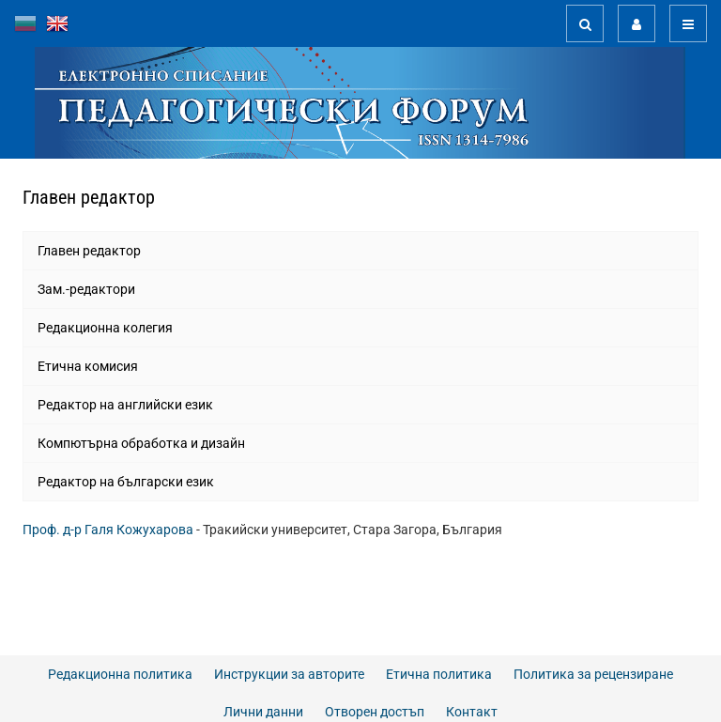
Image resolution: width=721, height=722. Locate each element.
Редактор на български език (126, 481)
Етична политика (439, 674)
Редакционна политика (120, 674)
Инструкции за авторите (289, 674)
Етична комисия (88, 366)
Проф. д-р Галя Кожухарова (108, 529)
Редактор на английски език (125, 404)
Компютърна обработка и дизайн (141, 443)
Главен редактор (89, 250)
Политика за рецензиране (593, 674)
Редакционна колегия (105, 327)
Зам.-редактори (86, 289)
